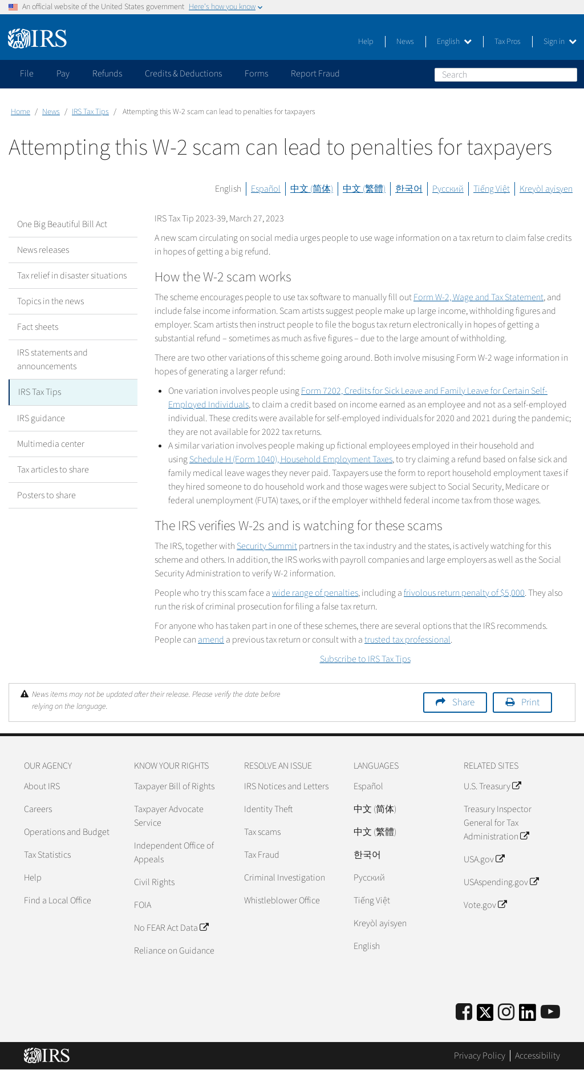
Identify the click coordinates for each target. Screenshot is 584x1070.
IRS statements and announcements (52, 359)
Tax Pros (507, 41)
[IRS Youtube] (550, 1013)
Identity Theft (268, 809)
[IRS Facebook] (464, 1013)
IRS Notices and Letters (286, 786)
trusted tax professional (407, 639)
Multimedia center (50, 443)
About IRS (42, 786)
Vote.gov (485, 905)
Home (20, 112)
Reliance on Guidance (174, 950)
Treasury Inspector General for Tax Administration (498, 823)
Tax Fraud (261, 855)
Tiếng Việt (491, 189)
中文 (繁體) (364, 189)
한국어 (409, 189)
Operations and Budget (67, 832)
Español (266, 189)
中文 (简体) (311, 189)
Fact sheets (37, 327)
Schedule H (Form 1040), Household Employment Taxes (290, 459)
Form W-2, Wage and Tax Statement (478, 297)
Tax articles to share (53, 469)
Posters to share (46, 494)
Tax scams (262, 832)
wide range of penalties (315, 593)
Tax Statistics (47, 855)
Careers (38, 809)
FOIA (142, 905)
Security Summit (267, 546)
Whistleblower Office (282, 900)
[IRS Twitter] (485, 1016)
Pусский (369, 877)
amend (211, 639)
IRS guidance (41, 417)
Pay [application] (63, 73)
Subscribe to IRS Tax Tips (365, 659)
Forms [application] (256, 73)
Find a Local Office (57, 900)
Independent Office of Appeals (174, 852)
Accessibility (537, 1055)
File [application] (27, 73)
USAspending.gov (501, 882)
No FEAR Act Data (171, 928)
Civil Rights (154, 882)
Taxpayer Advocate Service (169, 816)
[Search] (506, 75)
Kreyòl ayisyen (546, 189)
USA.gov (484, 859)
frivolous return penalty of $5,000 (464, 593)
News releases (43, 250)
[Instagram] (506, 1013)
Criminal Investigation (284, 877)
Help (366, 41)
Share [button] (463, 702)
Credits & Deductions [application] (183, 73)
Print (530, 702)
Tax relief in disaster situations (72, 275)
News (405, 41)
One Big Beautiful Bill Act (62, 224)
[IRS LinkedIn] (527, 1016)
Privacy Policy (479, 1055)
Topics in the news (50, 301)
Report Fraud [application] (315, 73)
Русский (448, 189)
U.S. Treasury (492, 786)
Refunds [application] (107, 73)
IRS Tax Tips (90, 112)
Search (568, 74)
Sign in (560, 41)
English (454, 41)
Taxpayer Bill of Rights (174, 786)
